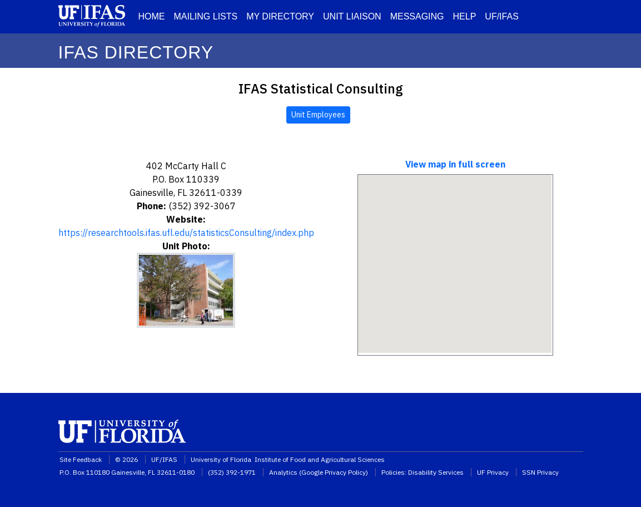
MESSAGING (417, 16)
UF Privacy (493, 472)
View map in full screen (455, 164)
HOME (151, 16)
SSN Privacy (540, 472)
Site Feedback (80, 459)
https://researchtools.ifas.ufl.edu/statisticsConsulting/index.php (186, 232)
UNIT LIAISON (352, 16)
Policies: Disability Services (422, 472)
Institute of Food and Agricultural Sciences (320, 459)
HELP (464, 16)
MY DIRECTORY (280, 16)
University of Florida (222, 459)
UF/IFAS (501, 16)
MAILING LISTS (206, 16)
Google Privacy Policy (333, 472)
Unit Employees (318, 115)
